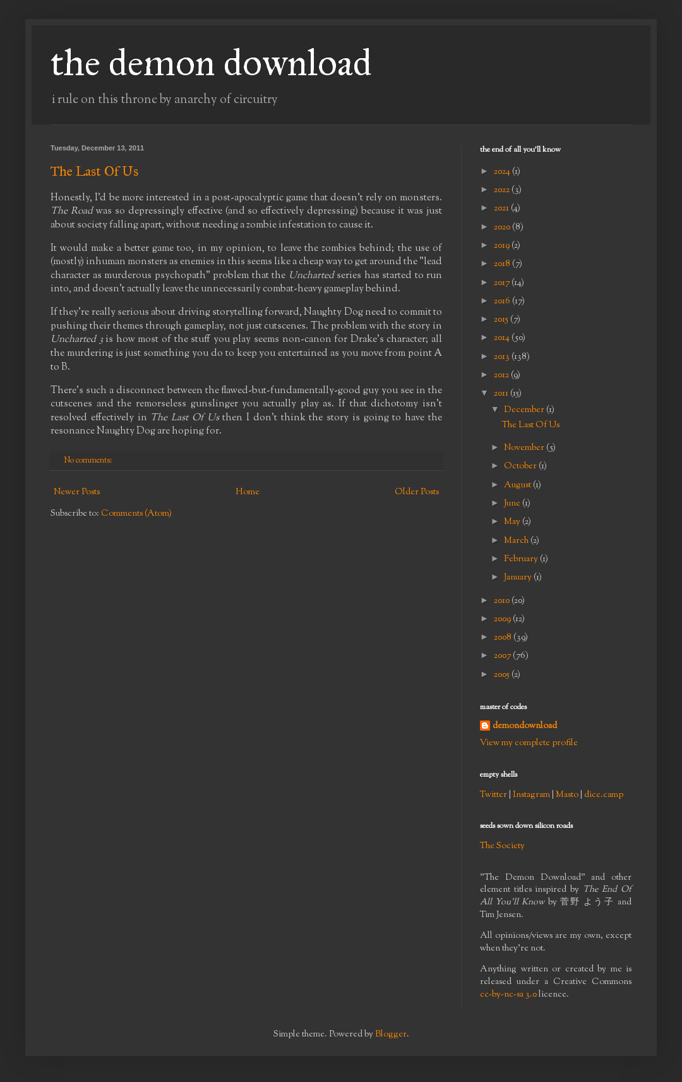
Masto (567, 795)
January (519, 577)
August (518, 485)
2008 (503, 637)
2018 (503, 264)
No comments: (89, 460)
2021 (502, 208)
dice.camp (603, 795)
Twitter (493, 795)
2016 (503, 301)
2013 (503, 357)
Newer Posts (77, 492)
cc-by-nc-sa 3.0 (508, 994)
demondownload (525, 726)
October (521, 466)
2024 (503, 172)
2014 (503, 338)
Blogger (391, 1034)
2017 (503, 283)
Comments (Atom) (136, 514)
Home (248, 492)
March (517, 541)
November (525, 448)
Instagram (531, 795)
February (522, 559)
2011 (502, 393)
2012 (502, 375)
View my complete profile (529, 743)
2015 (502, 319)
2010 (503, 601)
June (513, 503)
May (513, 522)
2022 (503, 190)
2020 (503, 227)
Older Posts (417, 492)
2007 (503, 656)
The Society (502, 846)
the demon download (211, 62)
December (525, 410)
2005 (503, 675)
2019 (503, 246)
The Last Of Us (94, 170)
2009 (503, 619)
